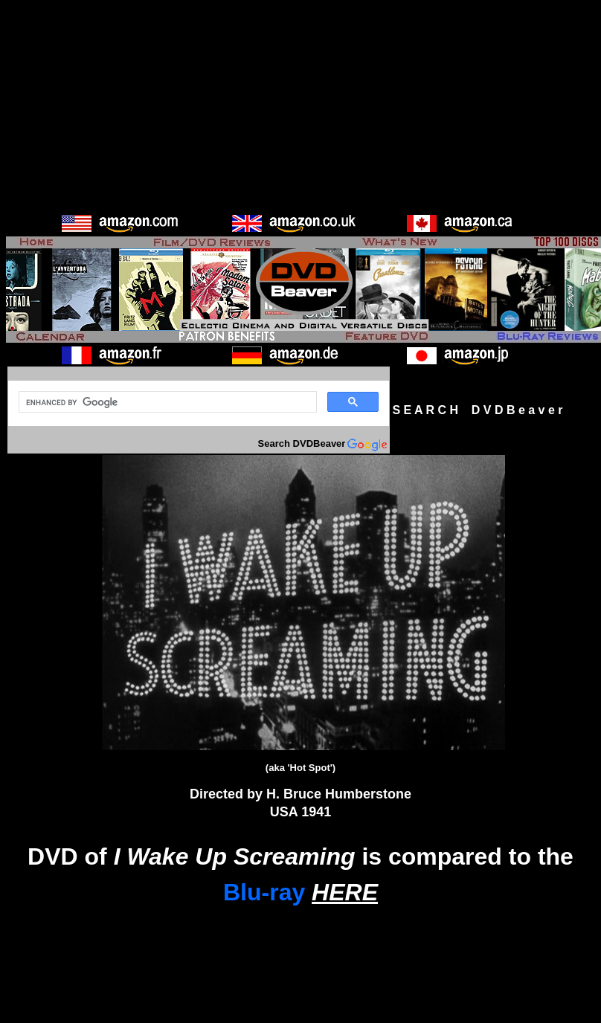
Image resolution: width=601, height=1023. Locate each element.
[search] (166, 402)
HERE (345, 892)
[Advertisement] (300, 110)
